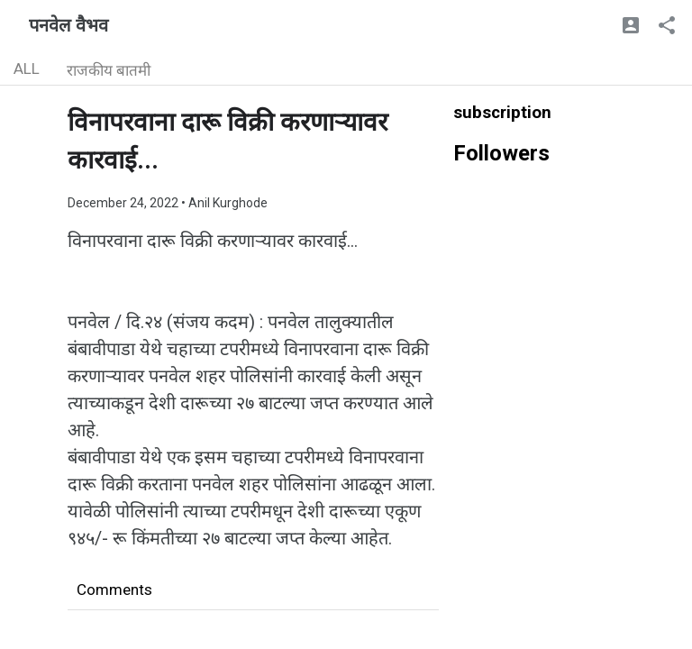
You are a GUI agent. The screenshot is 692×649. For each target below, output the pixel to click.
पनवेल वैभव (68, 25)
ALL (27, 68)
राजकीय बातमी (108, 70)
